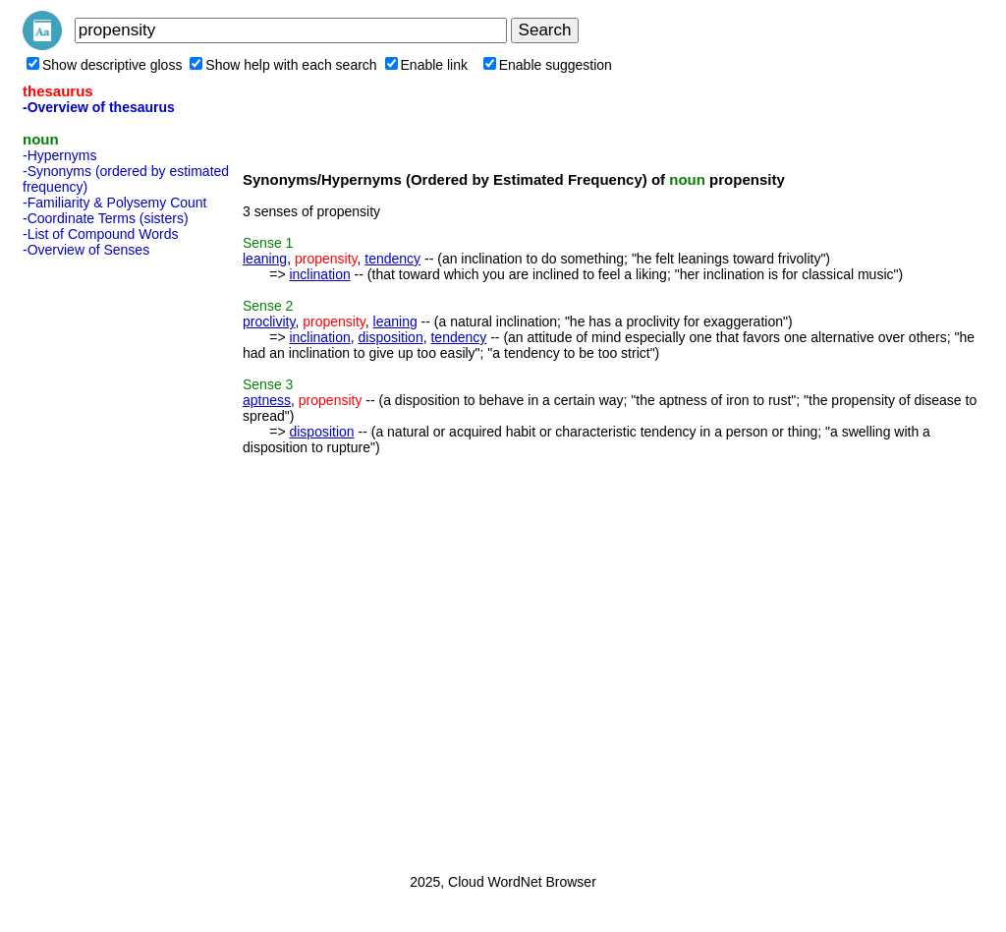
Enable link (427, 65)
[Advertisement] (101, 559)
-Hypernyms (59, 155)
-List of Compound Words (100, 234)
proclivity (269, 321)
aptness (267, 400)
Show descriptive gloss (104, 65)
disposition (391, 337)
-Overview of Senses (86, 250)
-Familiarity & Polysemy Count (115, 202)
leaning (265, 258)
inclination (319, 274)
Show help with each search (283, 65)
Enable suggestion (547, 65)
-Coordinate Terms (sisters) (106, 218)
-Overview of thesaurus (99, 107)
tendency (392, 258)
